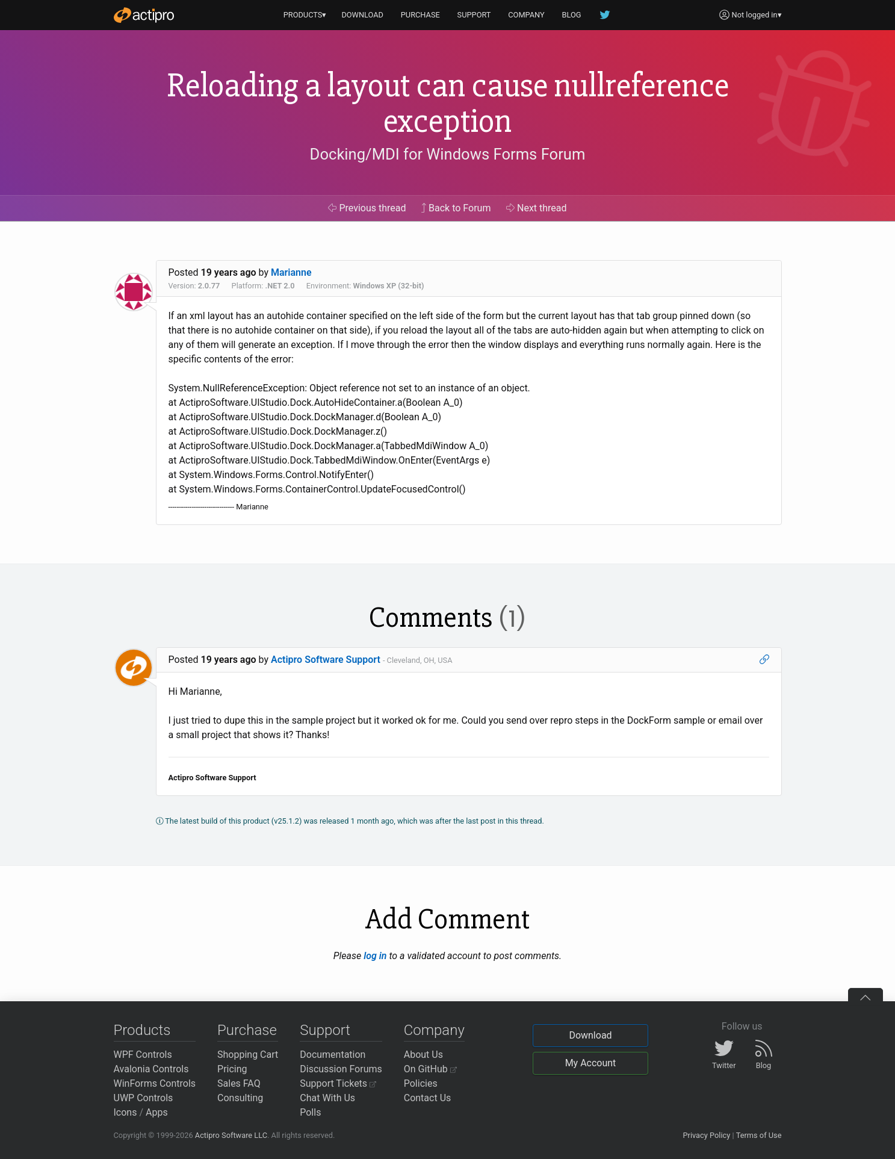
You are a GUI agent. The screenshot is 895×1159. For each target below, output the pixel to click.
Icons (125, 1112)
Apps (157, 1112)
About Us (423, 1054)
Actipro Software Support (325, 659)
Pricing (232, 1069)
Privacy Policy (706, 1135)
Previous (367, 208)
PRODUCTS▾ (305, 14)
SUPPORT (474, 14)
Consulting (240, 1098)
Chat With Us (327, 1098)
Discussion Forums (341, 1069)
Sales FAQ (239, 1083)
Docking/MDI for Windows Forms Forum (448, 154)
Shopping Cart (247, 1054)
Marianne (291, 272)
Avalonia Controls (151, 1069)
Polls (310, 1112)
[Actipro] (144, 15)
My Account (590, 1063)
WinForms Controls (155, 1083)
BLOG (571, 14)
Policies (421, 1083)
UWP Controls (143, 1098)
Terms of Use (759, 1135)
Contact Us (427, 1098)
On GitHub (430, 1069)
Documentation (332, 1054)
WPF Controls (143, 1054)
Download (590, 1035)
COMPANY (526, 14)
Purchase (247, 1030)
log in (375, 956)
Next (536, 208)
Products (142, 1030)
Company (434, 1030)
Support (325, 1030)
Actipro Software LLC (231, 1135)
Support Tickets (338, 1083)
